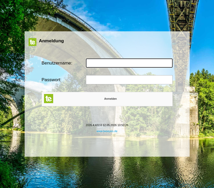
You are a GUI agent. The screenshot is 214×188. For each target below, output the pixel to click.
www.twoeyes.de (107, 131)
